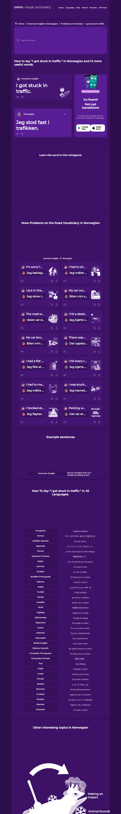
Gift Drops (103, 8)
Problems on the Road (71, 24)
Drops (61, 8)
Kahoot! (85, 8)
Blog (78, 8)
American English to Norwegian (42, 24)
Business (93, 8)
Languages (69, 8)
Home (21, 24)
